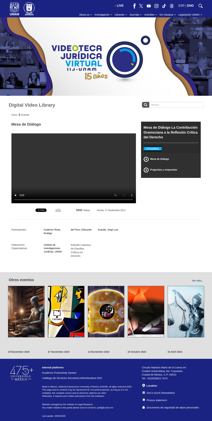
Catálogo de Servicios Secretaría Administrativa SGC (72, 378)
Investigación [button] (103, 14)
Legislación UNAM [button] (190, 14)
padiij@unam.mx (105, 407)
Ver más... (197, 280)
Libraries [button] (121, 14)
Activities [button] (150, 14)
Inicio (14, 114)
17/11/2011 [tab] (152, 148)
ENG (190, 5)
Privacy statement (154, 400)
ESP (182, 5)
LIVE (119, 5)
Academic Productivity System (59, 372)
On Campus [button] (168, 14)
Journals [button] (136, 14)
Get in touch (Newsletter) (158, 392)
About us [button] (85, 14)
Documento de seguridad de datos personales (170, 407)
